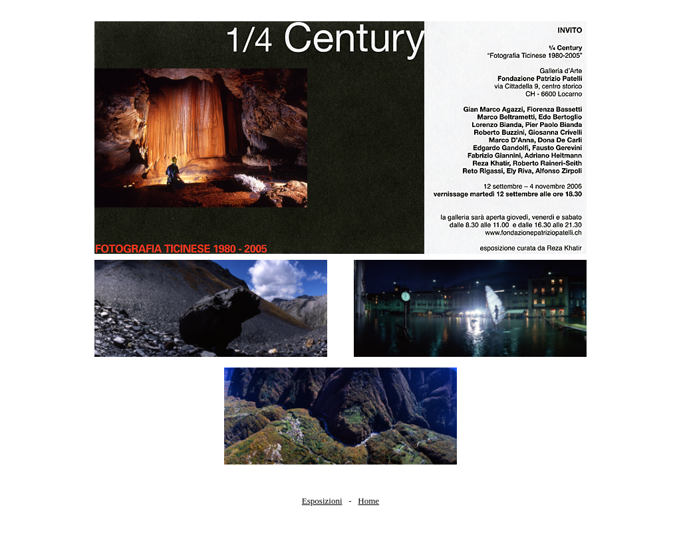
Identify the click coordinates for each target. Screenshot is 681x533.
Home (368, 501)
